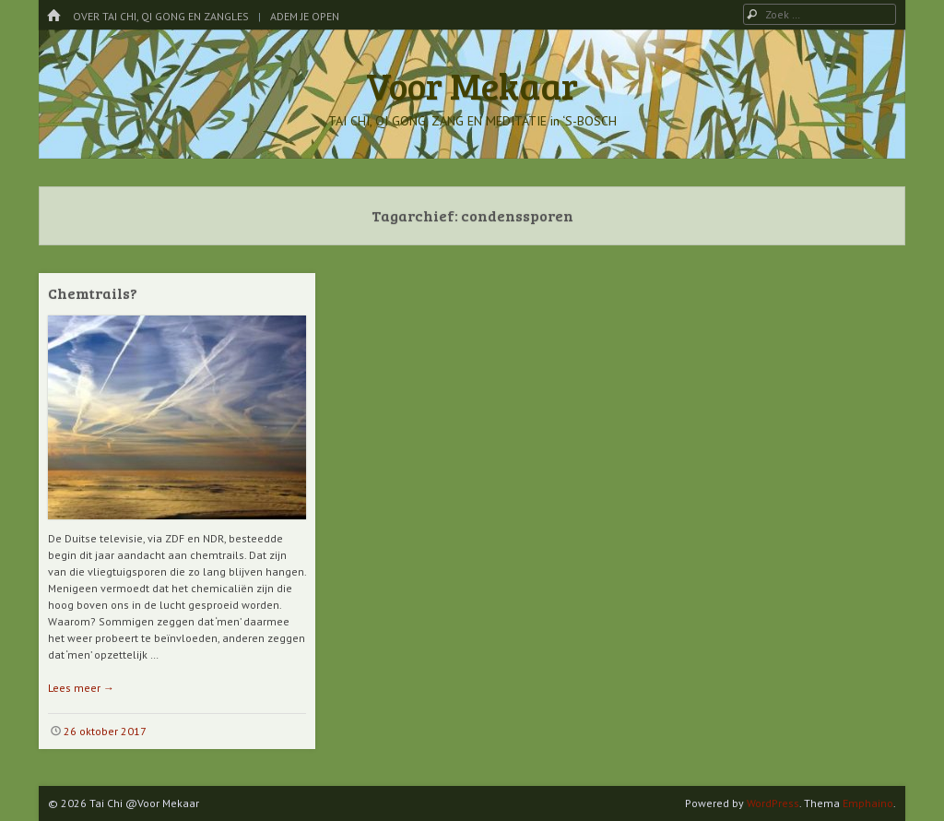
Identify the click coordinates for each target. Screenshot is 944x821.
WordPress (773, 803)
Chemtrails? (92, 293)
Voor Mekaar (472, 85)
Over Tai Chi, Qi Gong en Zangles (161, 16)
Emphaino (868, 803)
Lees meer (81, 688)
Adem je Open (304, 16)
